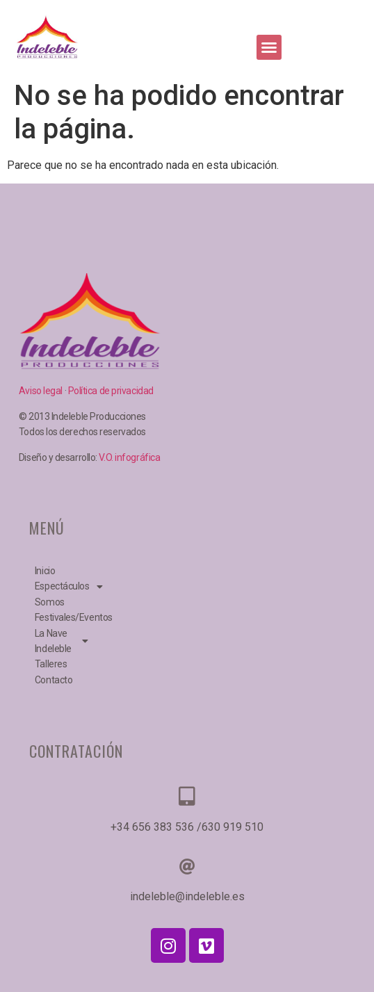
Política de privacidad (111, 390)
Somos (50, 602)
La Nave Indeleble (61, 641)
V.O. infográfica (129, 457)
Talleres (51, 663)
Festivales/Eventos (64, 617)
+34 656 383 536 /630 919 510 (187, 827)
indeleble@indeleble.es (187, 896)
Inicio (45, 570)
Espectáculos (64, 586)
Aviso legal (42, 390)
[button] (269, 47)
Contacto (53, 679)
